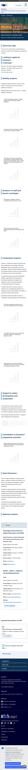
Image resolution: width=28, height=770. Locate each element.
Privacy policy (4, 737)
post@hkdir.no (10, 561)
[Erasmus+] (4, 4)
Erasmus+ (4, 677)
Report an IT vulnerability (7, 728)
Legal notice (4, 739)
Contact (3, 726)
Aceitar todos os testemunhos (13, 763)
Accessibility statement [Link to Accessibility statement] (7, 686)
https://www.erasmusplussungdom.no (12, 602)
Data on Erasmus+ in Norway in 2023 (12, 629)
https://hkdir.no (11, 564)
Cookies (3, 734)
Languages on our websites (8, 731)
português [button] (19, 5)
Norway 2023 (9, 15)
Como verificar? (23, 0)
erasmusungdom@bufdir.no (14, 597)
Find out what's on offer (7, 72)
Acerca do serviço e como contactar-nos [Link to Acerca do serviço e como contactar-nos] (12, 694)
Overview (3, 15)
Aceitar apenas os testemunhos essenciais (16, 766)
